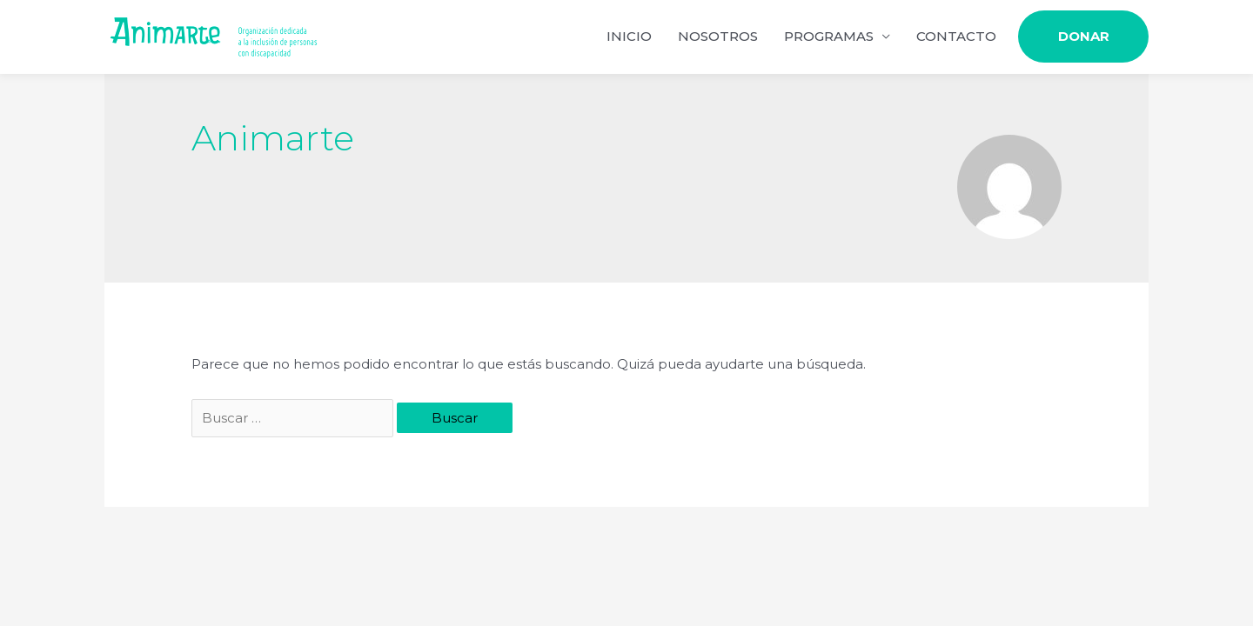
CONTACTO (956, 37)
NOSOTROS (718, 37)
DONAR (1083, 37)
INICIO (629, 37)
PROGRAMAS (829, 37)
